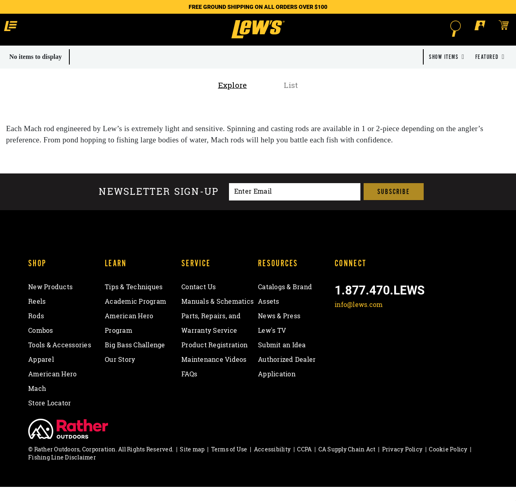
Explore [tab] (232, 99)
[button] (72, 28)
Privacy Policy (402, 463)
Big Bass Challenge (135, 359)
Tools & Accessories (59, 359)
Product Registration (214, 359)
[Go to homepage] (258, 36)
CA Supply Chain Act (347, 463)
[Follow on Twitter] (363, 338)
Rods (36, 330)
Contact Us (198, 300)
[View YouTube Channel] (406, 338)
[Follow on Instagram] (385, 338)
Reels (37, 315)
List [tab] (291, 99)
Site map (192, 463)
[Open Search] (397, 28)
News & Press (279, 330)
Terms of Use (229, 463)
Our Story (120, 373)
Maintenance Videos (214, 373)
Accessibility (272, 463)
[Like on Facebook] (342, 338)
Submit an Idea (282, 359)
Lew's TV (272, 344)
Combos (40, 344)
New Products (50, 300)
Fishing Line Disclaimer (62, 471)
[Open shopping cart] (445, 28)
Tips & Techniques (133, 300)
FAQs (189, 388)
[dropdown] (446, 71)
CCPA (304, 463)
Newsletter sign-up (159, 206)
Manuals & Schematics (217, 315)
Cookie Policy (448, 463)
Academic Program (135, 315)
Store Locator (49, 417)
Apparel (41, 373)
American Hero (52, 388)
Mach (37, 402)
